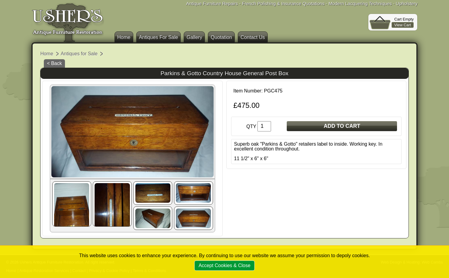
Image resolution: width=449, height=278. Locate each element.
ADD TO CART (342, 126)
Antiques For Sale (158, 37)
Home (124, 37)
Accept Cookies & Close (224, 265)
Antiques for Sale (79, 53)
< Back (54, 63)
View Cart (402, 25)
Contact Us (253, 37)
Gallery (194, 37)
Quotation (221, 37)
